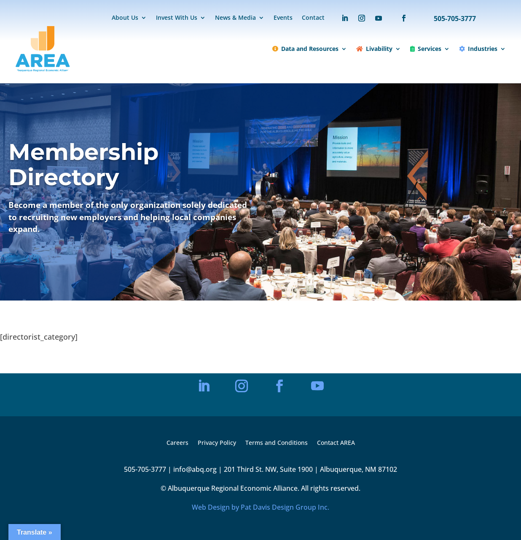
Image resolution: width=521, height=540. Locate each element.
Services (425, 49)
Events (283, 18)
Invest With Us (176, 18)
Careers (177, 443)
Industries (478, 49)
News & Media (235, 18)
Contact (313, 18)
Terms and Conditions (276, 443)
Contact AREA (336, 443)
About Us (125, 18)
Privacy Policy (217, 443)
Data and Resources (305, 49)
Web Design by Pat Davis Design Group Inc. (260, 507)
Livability (374, 49)
